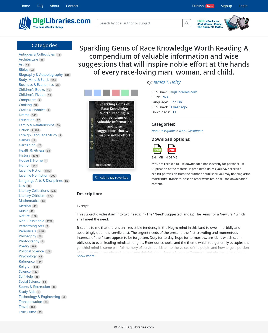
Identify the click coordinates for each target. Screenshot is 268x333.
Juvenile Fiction (30, 170)
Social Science (30, 281)
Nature (24, 216)
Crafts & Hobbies (32, 110)
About (54, 6)
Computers (27, 99)
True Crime (27, 312)
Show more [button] (86, 256)
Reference (27, 261)
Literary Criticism (32, 195)
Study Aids (27, 291)
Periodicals (27, 231)
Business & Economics (36, 84)
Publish (203, 6)
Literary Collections (34, 190)
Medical (25, 206)
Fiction (24, 130)
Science (25, 271)
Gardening (27, 145)
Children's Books (32, 89)
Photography (29, 241)
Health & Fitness (31, 150)
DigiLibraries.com (183, 92)
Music (23, 211)
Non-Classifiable (31, 221)
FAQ (40, 6)
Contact (72, 6)
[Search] (140, 23)
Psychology (28, 256)
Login (243, 6)
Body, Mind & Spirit (34, 79)
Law (22, 185)
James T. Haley (167, 82)
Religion (25, 266)
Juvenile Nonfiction (33, 175)
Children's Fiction (32, 94)
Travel (23, 306)
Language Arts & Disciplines (41, 180)
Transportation (30, 301)
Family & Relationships (36, 125)
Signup (226, 6)
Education (27, 120)
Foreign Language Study (38, 135)
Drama (24, 115)
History (24, 155)
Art (21, 64)
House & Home (31, 160)
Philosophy (27, 236)
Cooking (25, 105)
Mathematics (29, 200)
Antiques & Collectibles (37, 54)
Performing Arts (31, 226)
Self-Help (26, 276)
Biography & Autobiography (41, 74)
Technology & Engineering (39, 296)
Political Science (31, 251)
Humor (24, 165)
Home (25, 6)
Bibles (23, 69)
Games (24, 140)
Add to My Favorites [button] (111, 178)
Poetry (24, 246)
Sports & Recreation (34, 286)
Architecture (28, 59)
